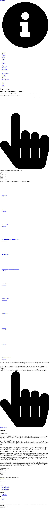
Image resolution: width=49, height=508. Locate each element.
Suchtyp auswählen (2, 172)
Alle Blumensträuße (2, 481)
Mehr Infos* (4, 196)
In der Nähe (1, 471)
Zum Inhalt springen (2, 0)
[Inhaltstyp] (7, 172)
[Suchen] (1, 177)
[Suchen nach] (3, 174)
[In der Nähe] (3, 176)
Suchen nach (1, 469)
